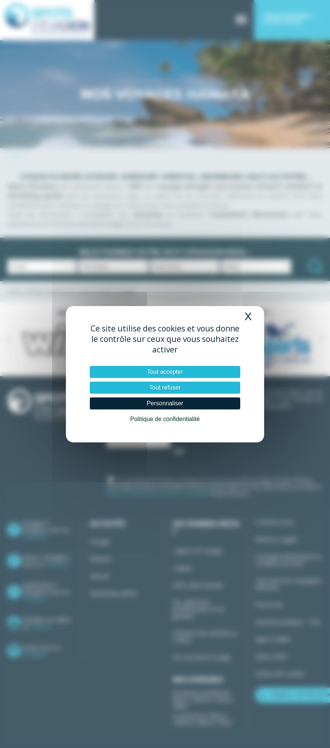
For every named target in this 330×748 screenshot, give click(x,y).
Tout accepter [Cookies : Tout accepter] (165, 372)
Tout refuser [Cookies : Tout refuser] (165, 387)
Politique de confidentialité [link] (165, 419)
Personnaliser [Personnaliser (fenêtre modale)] (165, 403)
